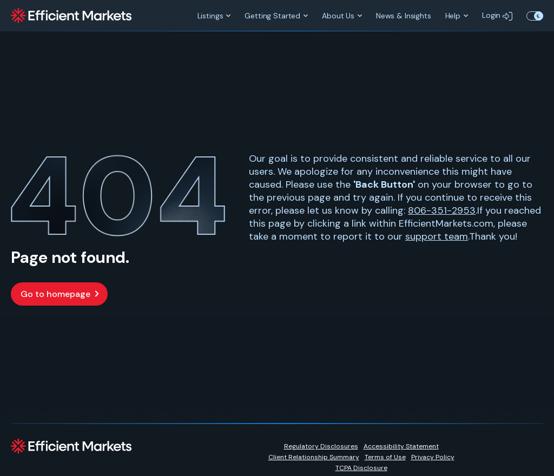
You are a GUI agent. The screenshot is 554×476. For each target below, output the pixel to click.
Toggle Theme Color (534, 15)
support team (436, 236)
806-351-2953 (442, 210)
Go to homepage (55, 294)
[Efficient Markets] (71, 15)
